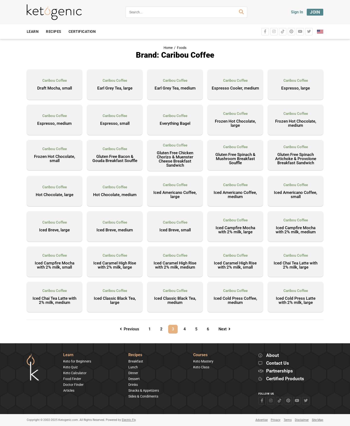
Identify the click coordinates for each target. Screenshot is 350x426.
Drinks (133, 385)
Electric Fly (129, 420)
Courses (200, 355)
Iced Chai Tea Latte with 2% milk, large (295, 265)
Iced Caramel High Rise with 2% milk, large (114, 265)
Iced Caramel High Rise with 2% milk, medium (175, 265)
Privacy (275, 420)
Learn (68, 355)
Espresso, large (295, 88)
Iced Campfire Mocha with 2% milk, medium (296, 230)
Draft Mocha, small (54, 88)
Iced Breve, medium (114, 230)
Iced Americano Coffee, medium (235, 194)
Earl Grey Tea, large (114, 88)
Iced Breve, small (175, 230)
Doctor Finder (73, 385)
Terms (288, 420)
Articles (68, 390)
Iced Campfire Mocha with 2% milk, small (54, 265)
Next (224, 329)
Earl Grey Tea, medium (175, 88)
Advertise (261, 420)
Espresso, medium (54, 123)
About (272, 355)
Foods (181, 48)
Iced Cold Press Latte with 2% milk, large (295, 300)
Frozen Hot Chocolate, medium (295, 123)
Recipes (135, 355)
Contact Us (277, 363)
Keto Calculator (75, 373)
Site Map (317, 420)
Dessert (134, 379)
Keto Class (201, 367)
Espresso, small (115, 123)
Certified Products (285, 378)
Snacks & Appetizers (143, 390)
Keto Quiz (70, 367)
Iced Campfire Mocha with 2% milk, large (235, 230)
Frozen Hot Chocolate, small (54, 158)
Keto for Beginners (77, 361)
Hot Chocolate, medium (115, 195)
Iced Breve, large (54, 230)
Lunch (133, 367)
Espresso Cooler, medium (235, 88)
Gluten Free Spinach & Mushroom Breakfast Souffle (235, 159)
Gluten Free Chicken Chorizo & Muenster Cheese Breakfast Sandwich (175, 159)
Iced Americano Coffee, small (295, 194)
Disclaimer (302, 420)
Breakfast (135, 361)
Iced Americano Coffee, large (175, 194)
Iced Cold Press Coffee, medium (235, 300)
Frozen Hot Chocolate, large (235, 123)
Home (168, 48)
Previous (129, 329)
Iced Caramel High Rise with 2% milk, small (235, 265)
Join (315, 12)
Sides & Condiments (143, 396)
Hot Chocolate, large (54, 195)
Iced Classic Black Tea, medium (175, 300)
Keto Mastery (203, 361)
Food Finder (72, 379)
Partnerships (279, 371)
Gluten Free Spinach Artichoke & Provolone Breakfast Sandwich (295, 159)
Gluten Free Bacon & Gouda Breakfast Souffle (114, 158)
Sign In (297, 12)
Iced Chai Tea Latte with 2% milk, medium (54, 300)
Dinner (133, 373)
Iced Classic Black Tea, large (115, 300)
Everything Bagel (175, 123)
